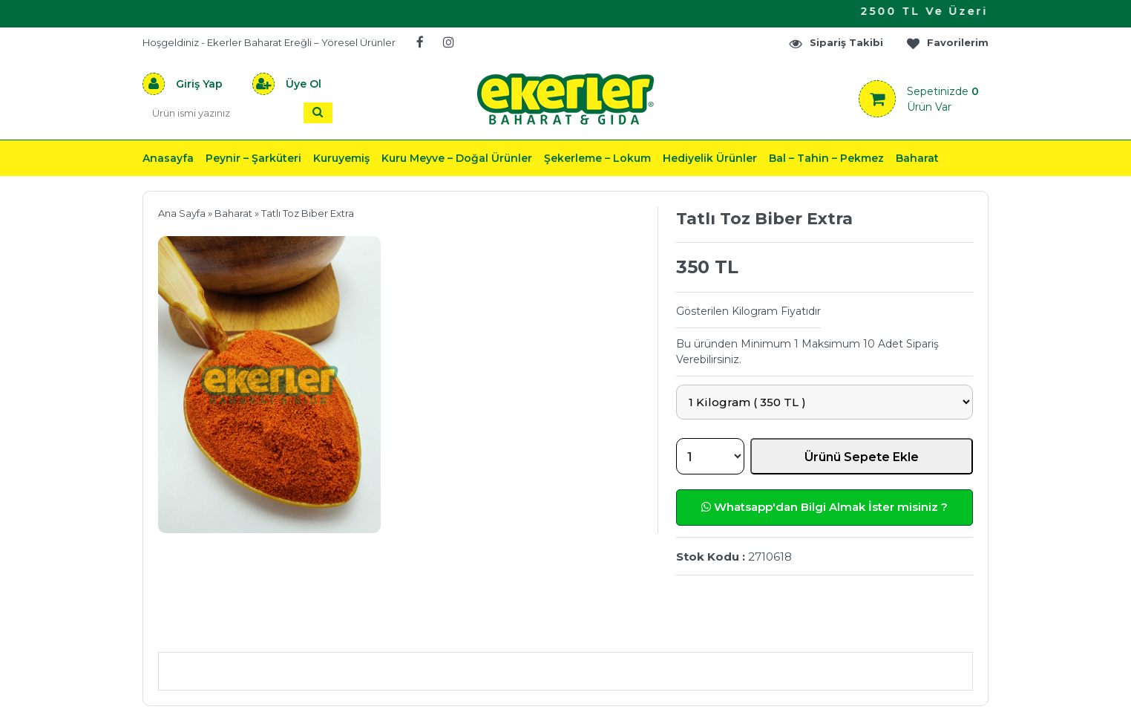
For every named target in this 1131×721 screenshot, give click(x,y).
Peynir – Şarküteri (253, 158)
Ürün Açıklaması (235, 630)
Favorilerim (947, 43)
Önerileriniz (380, 630)
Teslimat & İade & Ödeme (556, 630)
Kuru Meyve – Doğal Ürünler (456, 158)
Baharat (917, 158)
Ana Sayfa (182, 213)
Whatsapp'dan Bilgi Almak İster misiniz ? (824, 507)
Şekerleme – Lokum (597, 158)
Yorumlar (724, 630)
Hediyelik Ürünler (710, 158)
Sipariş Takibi (835, 43)
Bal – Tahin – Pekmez (826, 158)
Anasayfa (168, 158)
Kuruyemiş (341, 158)
